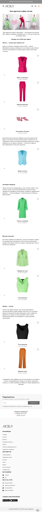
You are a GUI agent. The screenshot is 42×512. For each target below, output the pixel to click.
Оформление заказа (7, 457)
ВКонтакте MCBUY (9, 483)
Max (5, 477)
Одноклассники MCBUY (10, 485)
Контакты (5, 437)
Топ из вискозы (22, 298)
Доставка (5, 459)
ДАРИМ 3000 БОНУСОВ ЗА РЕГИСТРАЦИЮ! (21, 1)
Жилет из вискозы (22, 77)
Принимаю (17, 406)
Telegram (7, 475)
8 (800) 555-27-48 (21, 413)
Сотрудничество (6, 469)
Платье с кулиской (22, 221)
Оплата (4, 462)
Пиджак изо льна (22, 271)
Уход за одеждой (6, 467)
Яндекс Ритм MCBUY (9, 490)
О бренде (5, 434)
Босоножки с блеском (22, 131)
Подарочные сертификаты (8, 449)
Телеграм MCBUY (8, 488)
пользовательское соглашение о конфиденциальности (20, 406)
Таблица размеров (7, 454)
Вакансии (5, 439)
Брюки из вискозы (22, 104)
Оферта (4, 444)
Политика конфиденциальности (9, 447)
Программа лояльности (8, 442)
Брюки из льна (22, 371)
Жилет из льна (22, 171)
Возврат (4, 464)
